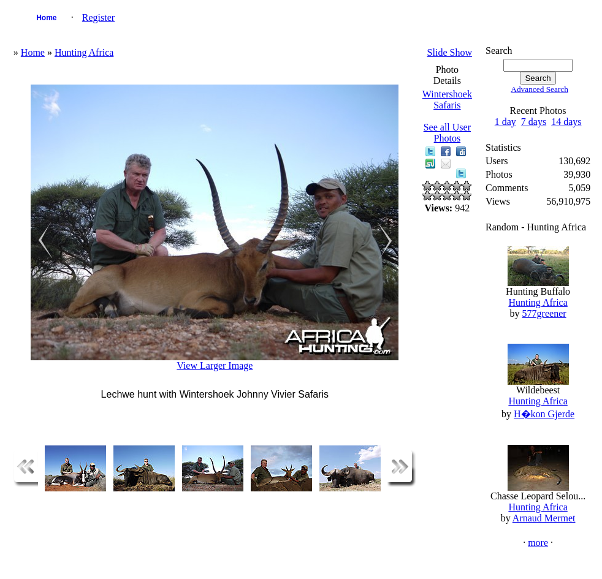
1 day (505, 121)
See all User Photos (447, 132)
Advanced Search (539, 89)
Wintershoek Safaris (447, 99)
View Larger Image (215, 365)
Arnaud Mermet (544, 518)
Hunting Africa (84, 52)
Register (98, 17)
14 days (566, 121)
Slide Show (449, 52)
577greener (544, 313)
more (538, 542)
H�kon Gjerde (544, 414)
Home (46, 17)
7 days (533, 121)
